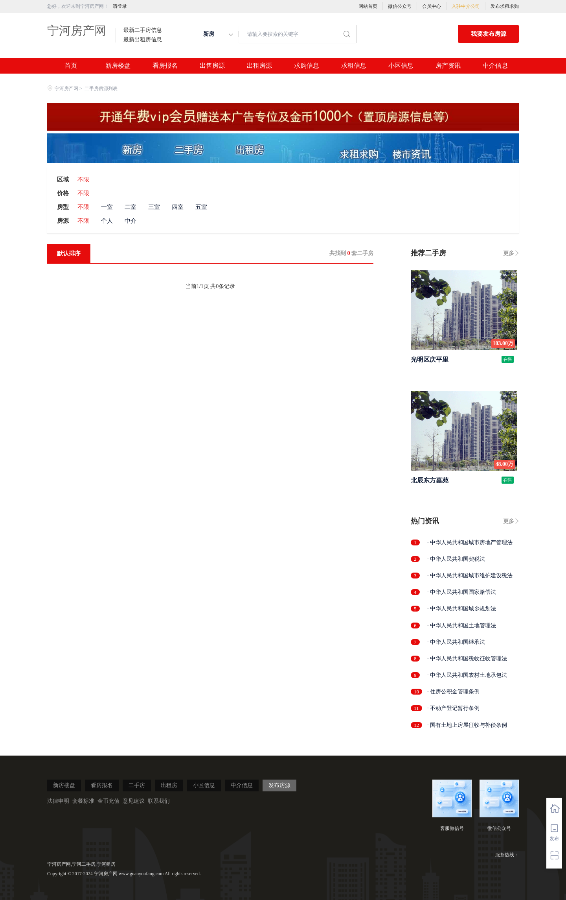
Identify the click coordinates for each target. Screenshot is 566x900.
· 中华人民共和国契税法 (456, 559)
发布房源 (279, 785)
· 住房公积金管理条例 (453, 692)
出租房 (169, 785)
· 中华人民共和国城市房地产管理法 (470, 542)
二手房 (137, 785)
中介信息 (495, 66)
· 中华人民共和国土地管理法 (461, 625)
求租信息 (353, 66)
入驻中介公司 (466, 6)
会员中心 (431, 6)
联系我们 (159, 801)
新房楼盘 (118, 66)
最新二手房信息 (142, 30)
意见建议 (134, 801)
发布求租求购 (505, 6)
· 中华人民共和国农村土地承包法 (467, 675)
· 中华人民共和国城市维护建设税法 (470, 575)
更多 (508, 253)
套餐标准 (83, 801)
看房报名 (165, 66)
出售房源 (212, 66)
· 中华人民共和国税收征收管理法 (467, 659)
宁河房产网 (76, 30)
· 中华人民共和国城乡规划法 (461, 609)
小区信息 (400, 66)
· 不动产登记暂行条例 (453, 708)
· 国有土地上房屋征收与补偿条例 (467, 725)
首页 (70, 66)
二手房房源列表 (101, 88)
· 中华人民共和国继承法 (456, 642)
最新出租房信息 (142, 40)
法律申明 (58, 801)
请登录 (120, 6)
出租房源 (259, 66)
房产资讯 (448, 66)
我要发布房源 (488, 34)
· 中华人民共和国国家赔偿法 (461, 592)
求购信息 (306, 66)
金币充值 (108, 801)
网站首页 (367, 6)
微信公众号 (400, 6)
